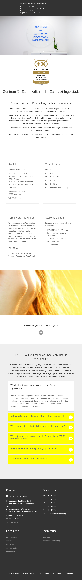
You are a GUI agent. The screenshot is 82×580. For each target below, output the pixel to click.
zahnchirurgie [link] (11, 548)
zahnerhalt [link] (10, 541)
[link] (41, 334)
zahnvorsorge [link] (11, 537)
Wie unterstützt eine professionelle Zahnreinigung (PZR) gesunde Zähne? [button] (37, 437)
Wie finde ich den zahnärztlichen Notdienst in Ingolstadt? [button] (37, 426)
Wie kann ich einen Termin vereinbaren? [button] (29, 458)
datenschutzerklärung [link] (51, 541)
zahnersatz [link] (10, 544)
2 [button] (40, 51)
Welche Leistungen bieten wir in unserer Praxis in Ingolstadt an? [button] (34, 387)
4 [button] (43, 51)
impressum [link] (47, 537)
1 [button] (38, 51)
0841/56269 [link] (16, 198)
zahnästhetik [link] (11, 552)
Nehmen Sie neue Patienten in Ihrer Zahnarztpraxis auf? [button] (37, 416)
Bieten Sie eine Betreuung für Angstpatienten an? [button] (34, 448)
